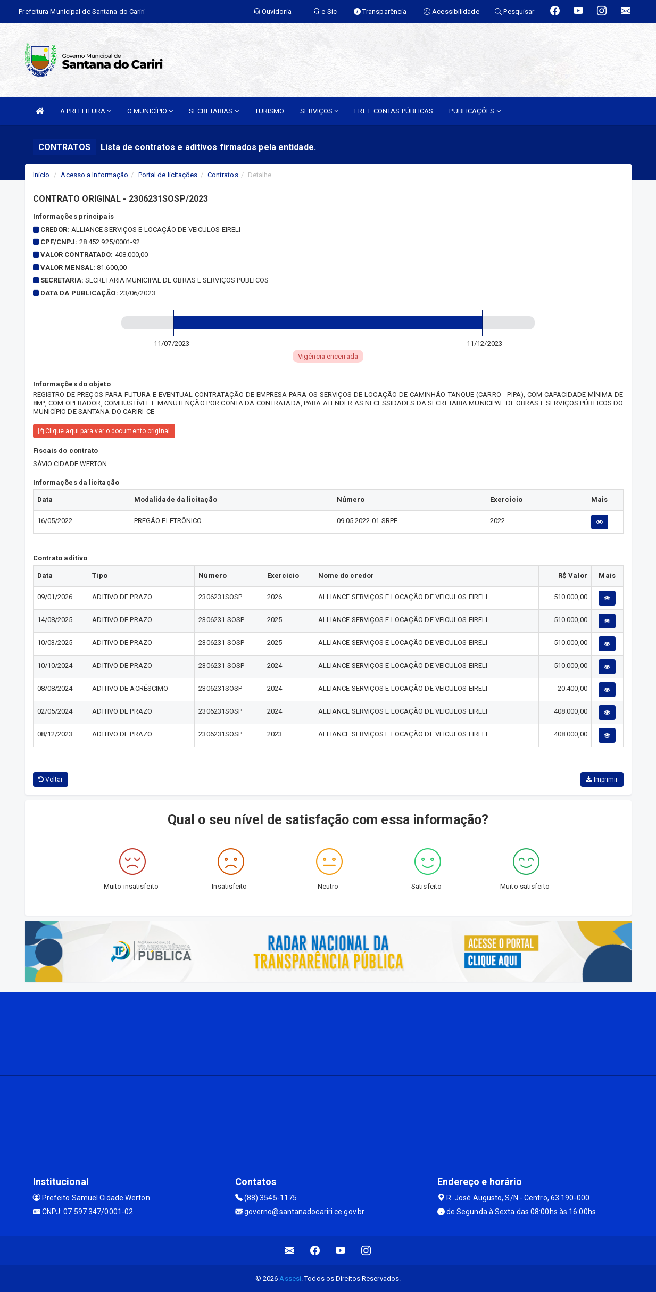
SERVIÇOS (319, 111)
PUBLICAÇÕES (474, 111)
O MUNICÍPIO (150, 111)
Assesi (290, 1278)
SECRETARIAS (213, 111)
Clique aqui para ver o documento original (104, 431)
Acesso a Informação (94, 175)
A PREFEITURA (85, 111)
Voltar (50, 779)
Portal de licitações (168, 175)
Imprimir (602, 779)
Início (41, 175)
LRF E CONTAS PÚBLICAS (393, 111)
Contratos (222, 175)
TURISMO (270, 111)
